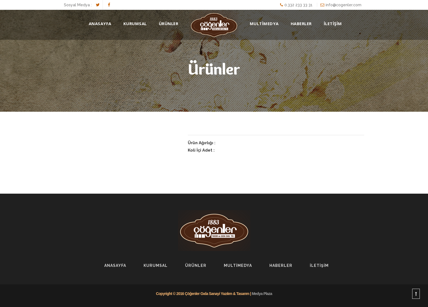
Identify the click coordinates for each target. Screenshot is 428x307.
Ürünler (169, 23)
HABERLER (301, 23)
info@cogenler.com (343, 5)
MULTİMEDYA (264, 23)
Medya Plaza (262, 293)
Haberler (280, 265)
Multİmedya (238, 265)
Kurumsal (135, 23)
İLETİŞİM (333, 23)
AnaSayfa (100, 23)
